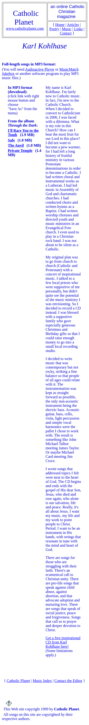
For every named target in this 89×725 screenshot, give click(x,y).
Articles (73, 25)
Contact (66, 33)
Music (66, 29)
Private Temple (20, 151)
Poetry (54, 29)
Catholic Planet (18, 681)
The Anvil (16, 145)
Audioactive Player (39, 69)
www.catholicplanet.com (25, 28)
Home (60, 25)
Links (78, 29)
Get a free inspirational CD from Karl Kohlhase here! (63, 642)
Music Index (42, 681)
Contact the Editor (68, 681)
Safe (11, 140)
